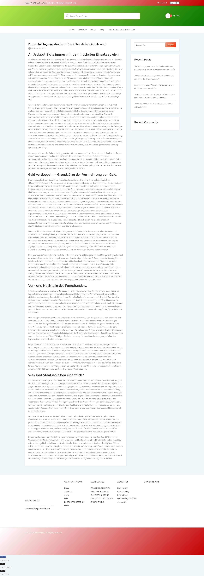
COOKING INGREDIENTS (100, 488)
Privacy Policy (123, 491)
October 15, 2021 (37, 48)
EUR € (102, 566)
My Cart (172, 15)
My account (162, 3)
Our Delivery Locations (127, 498)
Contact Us (121, 502)
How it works (122, 488)
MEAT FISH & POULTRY (100, 491)
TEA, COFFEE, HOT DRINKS (102, 498)
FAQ (102, 29)
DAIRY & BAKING (97, 502)
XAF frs (102, 559)
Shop (93, 29)
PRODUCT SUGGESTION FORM (121, 29)
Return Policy (122, 495)
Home (71, 29)
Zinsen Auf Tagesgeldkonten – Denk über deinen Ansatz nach (67, 44)
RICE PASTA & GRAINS (100, 495)
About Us (83, 29)
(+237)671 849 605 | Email (50, 3)
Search (170, 45)
